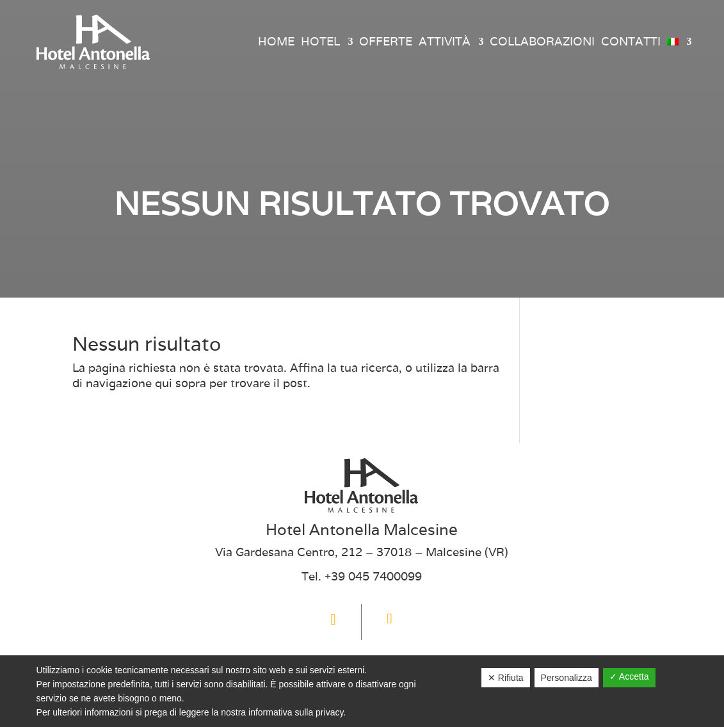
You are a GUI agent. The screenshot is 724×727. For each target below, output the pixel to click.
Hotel (320, 41)
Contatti (631, 41)
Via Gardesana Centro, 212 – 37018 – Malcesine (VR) (361, 552)
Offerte (385, 41)
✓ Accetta (629, 676)
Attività (445, 41)
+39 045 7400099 (373, 576)
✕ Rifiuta (506, 678)
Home (276, 41)
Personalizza (566, 678)
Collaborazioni (542, 41)
